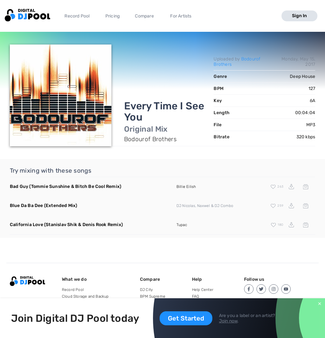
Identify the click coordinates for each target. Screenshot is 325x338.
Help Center (202, 289)
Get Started (186, 318)
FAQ (195, 296)
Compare (144, 16)
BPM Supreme (152, 296)
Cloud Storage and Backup (85, 296)
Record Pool (77, 16)
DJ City (146, 289)
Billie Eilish (186, 186)
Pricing (112, 16)
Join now (228, 321)
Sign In (299, 15)
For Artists (180, 16)
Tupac (181, 225)
